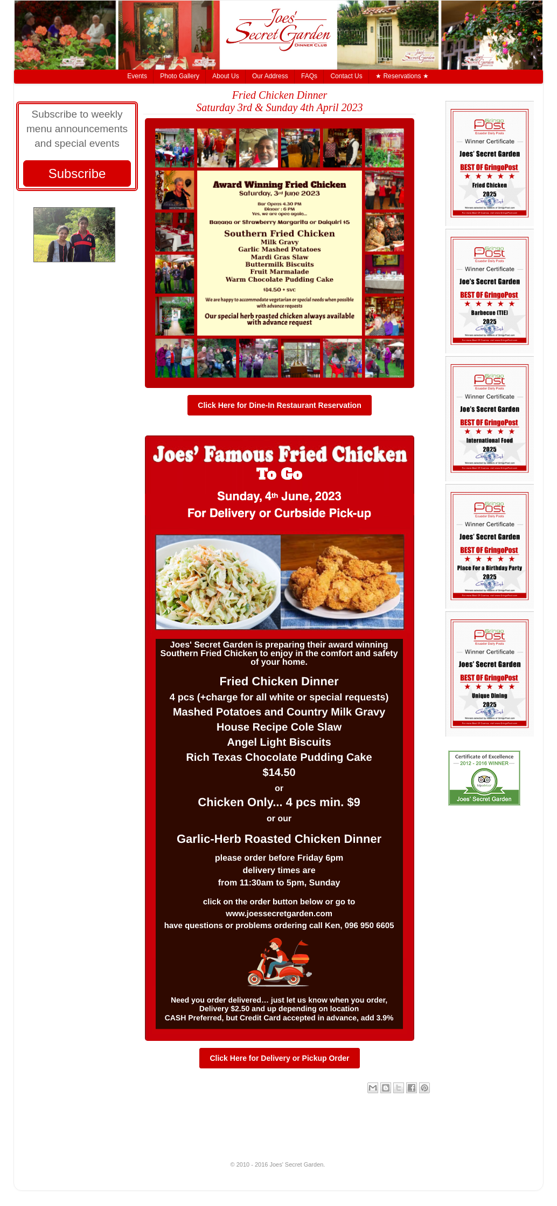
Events (137, 76)
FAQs (309, 76)
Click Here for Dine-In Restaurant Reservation (279, 405)
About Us (225, 76)
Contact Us (346, 76)
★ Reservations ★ (402, 76)
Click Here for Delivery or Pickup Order (279, 1058)
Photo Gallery (179, 76)
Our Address (270, 76)
